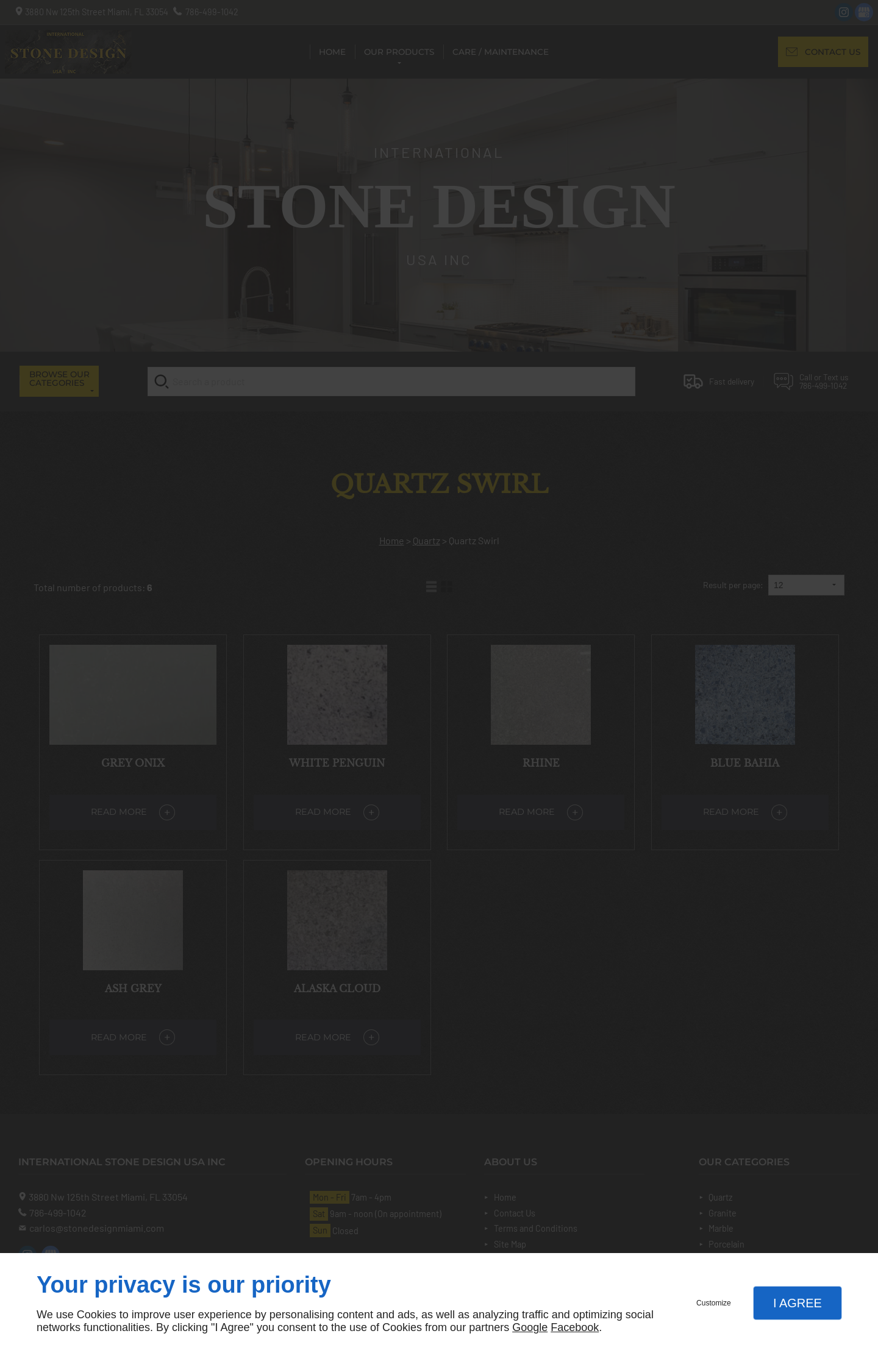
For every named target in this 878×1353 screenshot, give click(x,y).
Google (530, 1327)
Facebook (575, 1327)
